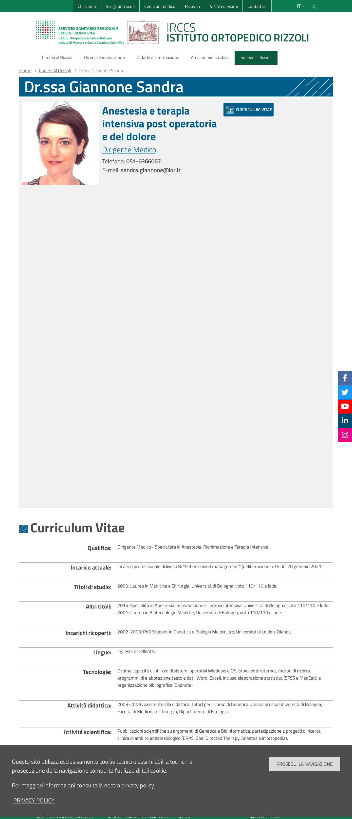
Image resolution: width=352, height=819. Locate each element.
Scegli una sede (120, 6)
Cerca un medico (159, 6)
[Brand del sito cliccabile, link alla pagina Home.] (175, 32)
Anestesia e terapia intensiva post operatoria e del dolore (159, 123)
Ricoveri (192, 6)
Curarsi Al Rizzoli (55, 70)
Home (25, 70)
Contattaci (256, 6)
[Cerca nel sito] (314, 5)
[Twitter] (345, 392)
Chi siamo (87, 6)
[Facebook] (345, 378)
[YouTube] (345, 406)
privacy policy (34, 800)
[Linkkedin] (345, 420)
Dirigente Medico (129, 149)
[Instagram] (345, 434)
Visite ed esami (224, 6)
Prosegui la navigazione (305, 764)
